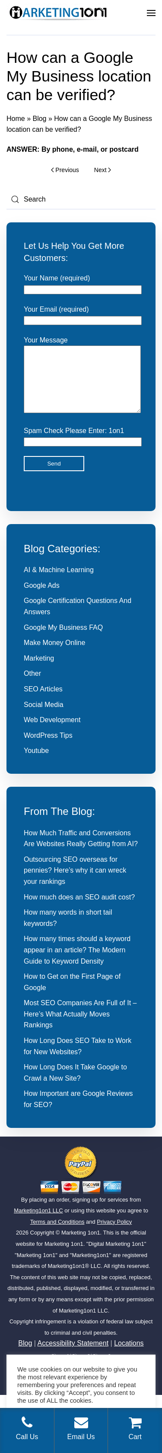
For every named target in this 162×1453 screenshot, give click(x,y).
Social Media (44, 717)
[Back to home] (58, 13)
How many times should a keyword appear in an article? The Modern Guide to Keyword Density (77, 962)
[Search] (81, 199)
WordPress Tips (48, 748)
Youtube (36, 763)
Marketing (39, 671)
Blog (39, 118)
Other (32, 686)
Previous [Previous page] (65, 169)
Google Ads (42, 598)
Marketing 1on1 (80, 1245)
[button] (151, 13)
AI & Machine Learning (59, 582)
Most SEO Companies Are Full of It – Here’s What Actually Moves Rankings (80, 1027)
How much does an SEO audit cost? (79, 910)
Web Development (52, 732)
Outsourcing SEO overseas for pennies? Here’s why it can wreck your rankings (75, 883)
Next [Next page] (102, 169)
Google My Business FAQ (63, 640)
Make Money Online (54, 655)
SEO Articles (43, 702)
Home (15, 118)
